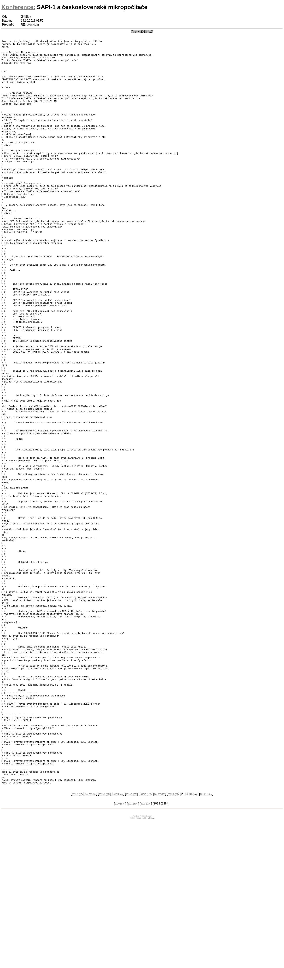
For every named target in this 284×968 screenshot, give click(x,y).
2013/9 (173, 941)
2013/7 (159, 941)
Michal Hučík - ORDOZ (145, 965)
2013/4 (117, 941)
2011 (133, 951)
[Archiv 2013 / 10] (142, 31)
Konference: (18, 7)
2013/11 (206, 941)
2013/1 (77, 941)
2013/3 (104, 941)
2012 (146, 951)
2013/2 (90, 941)
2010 (120, 951)
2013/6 (145, 941)
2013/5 (131, 941)
